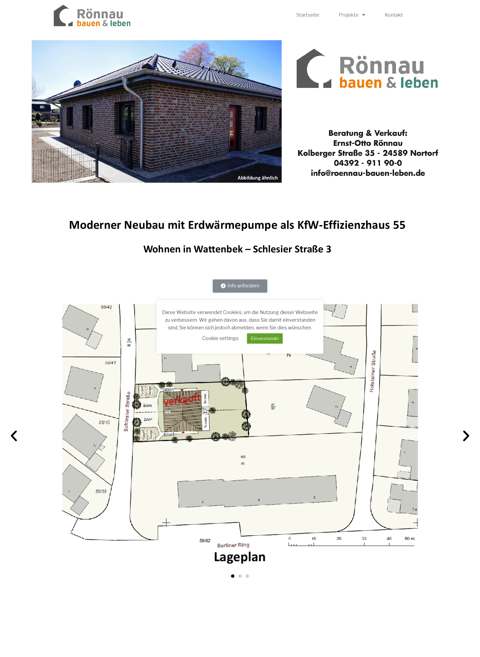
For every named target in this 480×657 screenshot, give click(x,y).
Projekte (352, 15)
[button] (240, 286)
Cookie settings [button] (220, 338)
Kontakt (394, 15)
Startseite (307, 15)
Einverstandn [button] (265, 338)
